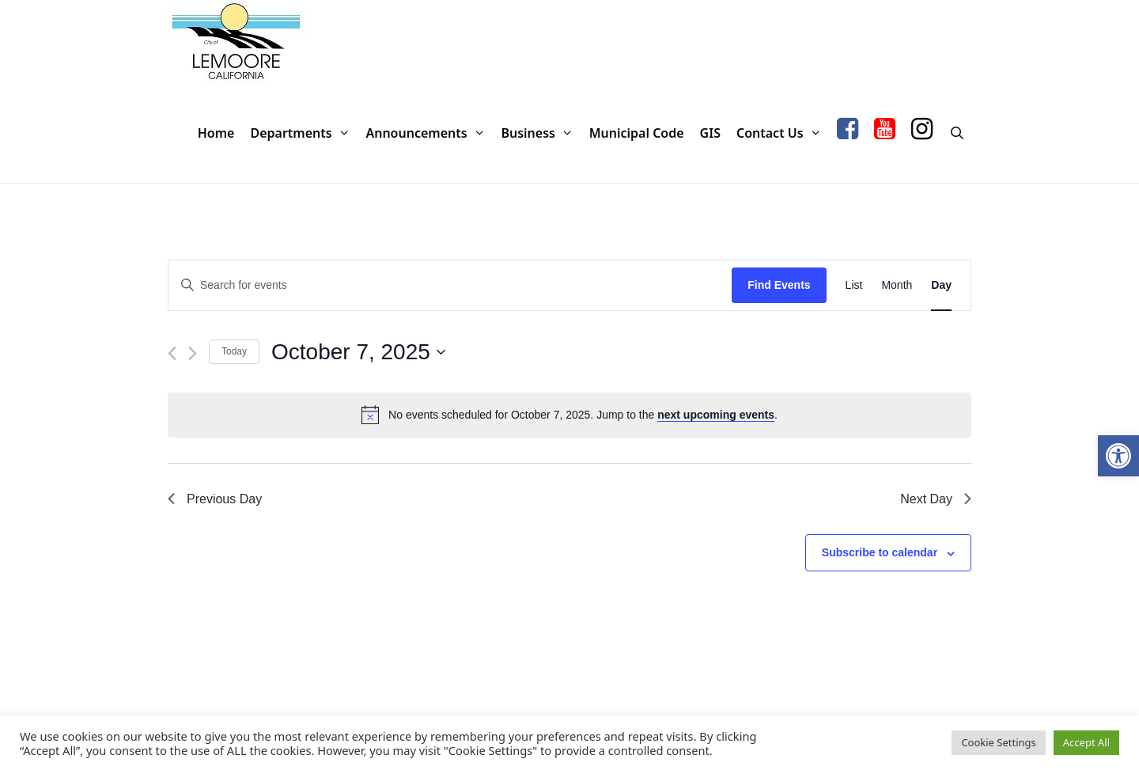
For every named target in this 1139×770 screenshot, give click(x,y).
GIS (710, 133)
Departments (304, 133)
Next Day (935, 499)
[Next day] (192, 353)
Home (216, 133)
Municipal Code (636, 133)
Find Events (778, 285)
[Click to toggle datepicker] (358, 352)
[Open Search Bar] (956, 133)
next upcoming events (715, 414)
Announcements (429, 133)
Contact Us (782, 133)
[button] (1118, 455)
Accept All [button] (1086, 742)
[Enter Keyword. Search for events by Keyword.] (450, 285)
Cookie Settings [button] (998, 742)
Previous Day (215, 499)
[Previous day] (172, 353)
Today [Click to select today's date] (234, 351)
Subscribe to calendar (879, 552)
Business (541, 133)
